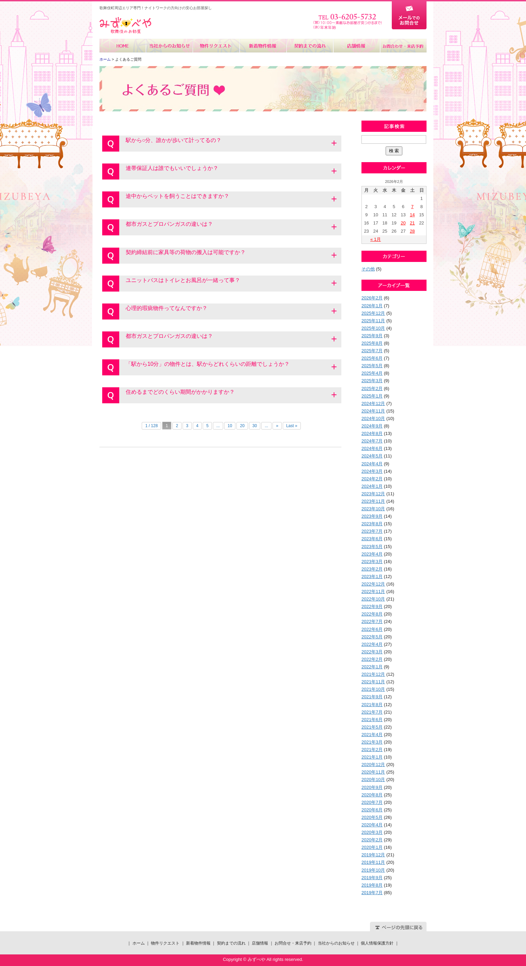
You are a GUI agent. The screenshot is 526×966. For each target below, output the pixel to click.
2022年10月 (373, 599)
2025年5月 (372, 365)
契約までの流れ (309, 45)
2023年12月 (373, 493)
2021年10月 (373, 689)
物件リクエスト (216, 45)
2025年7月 (372, 350)
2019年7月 (372, 892)
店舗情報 (356, 45)
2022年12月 (373, 584)
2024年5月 (372, 455)
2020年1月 (372, 847)
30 (254, 425)
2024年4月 (372, 463)
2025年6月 (372, 358)
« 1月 (375, 239)
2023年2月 (372, 569)
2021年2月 (372, 749)
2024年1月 (372, 486)
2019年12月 (373, 854)
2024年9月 (372, 426)
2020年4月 (372, 824)
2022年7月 (372, 621)
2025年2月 (372, 388)
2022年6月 (372, 629)
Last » (291, 425)
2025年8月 (372, 343)
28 (412, 231)
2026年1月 (372, 305)
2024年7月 (372, 440)
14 (412, 214)
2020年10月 (373, 779)
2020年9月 (372, 787)
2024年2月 (372, 478)
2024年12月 (373, 403)
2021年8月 (372, 704)
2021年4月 (372, 734)
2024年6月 (372, 448)
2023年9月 (372, 516)
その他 (368, 268)
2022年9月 (372, 606)
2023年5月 (372, 546)
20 (242, 425)
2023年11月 (373, 501)
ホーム (122, 45)
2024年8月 (372, 433)
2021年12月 (373, 674)
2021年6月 (372, 719)
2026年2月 (372, 297)
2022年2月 (372, 659)
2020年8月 (372, 794)
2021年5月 (372, 727)
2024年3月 (372, 471)
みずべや (125, 25)
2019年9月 (372, 877)
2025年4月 (372, 373)
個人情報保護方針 (377, 943)
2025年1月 (372, 396)
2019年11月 (373, 862)
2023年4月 (372, 554)
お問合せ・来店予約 (403, 45)
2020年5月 (372, 817)
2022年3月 (372, 651)
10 (230, 425)
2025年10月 (373, 328)
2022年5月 (372, 636)
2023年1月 (372, 576)
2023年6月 (372, 538)
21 (412, 222)
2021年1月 (372, 757)
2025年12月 (373, 313)
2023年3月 (372, 561)
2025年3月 (372, 380)
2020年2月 (372, 839)
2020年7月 (372, 802)
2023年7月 (372, 531)
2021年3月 (372, 742)
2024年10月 (373, 418)
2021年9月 (372, 696)
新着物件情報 (262, 45)
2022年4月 (372, 644)
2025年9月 (372, 335)
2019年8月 (372, 885)
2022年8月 (372, 614)
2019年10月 (373, 870)
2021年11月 (373, 681)
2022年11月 (373, 591)
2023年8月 (372, 523)
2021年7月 (372, 712)
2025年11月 (373, 320)
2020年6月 (372, 809)
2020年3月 (372, 832)
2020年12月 (373, 764)
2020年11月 (373, 772)
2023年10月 (373, 508)
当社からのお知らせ (169, 45)
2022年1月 (372, 666)
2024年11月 (373, 411)
